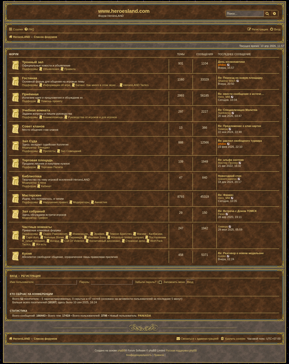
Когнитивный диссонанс (103, 240)
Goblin (222, 256)
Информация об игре (54, 85)
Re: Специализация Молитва (237, 109)
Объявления (49, 68)
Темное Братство (119, 233)
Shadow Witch (227, 80)
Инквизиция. (78, 233)
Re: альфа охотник (231, 159)
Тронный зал (32, 62)
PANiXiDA (144, 315)
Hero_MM (224, 96)
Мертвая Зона (95, 237)
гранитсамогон (227, 178)
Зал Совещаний (69, 151)
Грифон (43, 217)
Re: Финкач (225, 194)
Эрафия (97, 233)
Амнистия (99, 202)
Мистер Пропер (228, 162)
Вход (13, 275)
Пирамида (73, 237)
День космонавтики (231, 61)
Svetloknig (224, 112)
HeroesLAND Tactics (134, 85)
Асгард (52, 240)
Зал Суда (29, 141)
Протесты (47, 151)
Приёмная (30, 94)
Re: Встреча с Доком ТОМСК (237, 210)
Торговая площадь (37, 160)
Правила (68, 68)
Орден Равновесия (53, 233)
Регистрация (31, 275)
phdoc (222, 64)
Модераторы (79, 202)
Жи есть (39, 244)
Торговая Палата (50, 167)
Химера (223, 128)
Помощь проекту (49, 101)
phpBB (121, 350)
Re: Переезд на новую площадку (240, 77)
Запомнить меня (174, 281)
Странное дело (133, 240)
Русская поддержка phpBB (181, 350)
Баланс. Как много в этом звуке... (95, 85)
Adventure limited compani (125, 237)
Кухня (27, 253)
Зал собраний (33, 211)
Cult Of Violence (72, 240)
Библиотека (31, 176)
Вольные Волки (52, 237)
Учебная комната (36, 110)
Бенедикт (44, 147)
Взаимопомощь (51, 117)
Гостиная (29, 78)
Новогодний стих (230, 175)
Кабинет (44, 186)
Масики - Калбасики (147, 233)
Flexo (221, 213)
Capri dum (30, 237)
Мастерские (31, 195)
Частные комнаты (37, 227)
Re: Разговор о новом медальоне (241, 253)
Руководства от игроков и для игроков (90, 117)
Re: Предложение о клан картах (239, 125)
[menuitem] (29, 29)
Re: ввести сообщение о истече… (241, 93)
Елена (42, 182)
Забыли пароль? (145, 281)
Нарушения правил (53, 202)
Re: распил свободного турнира (240, 140)
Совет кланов (33, 126)
